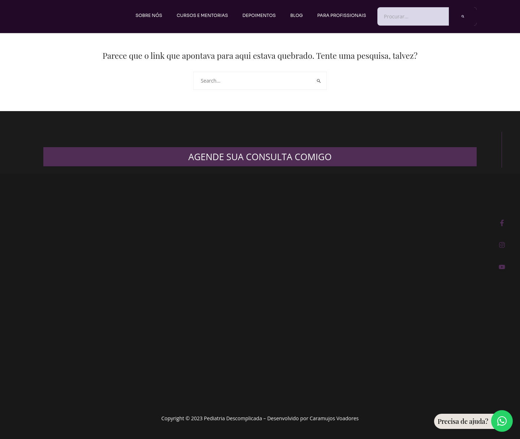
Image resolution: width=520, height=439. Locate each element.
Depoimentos (259, 15)
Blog (296, 15)
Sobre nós (148, 15)
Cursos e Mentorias (202, 15)
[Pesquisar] (463, 16)
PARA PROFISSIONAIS (341, 15)
